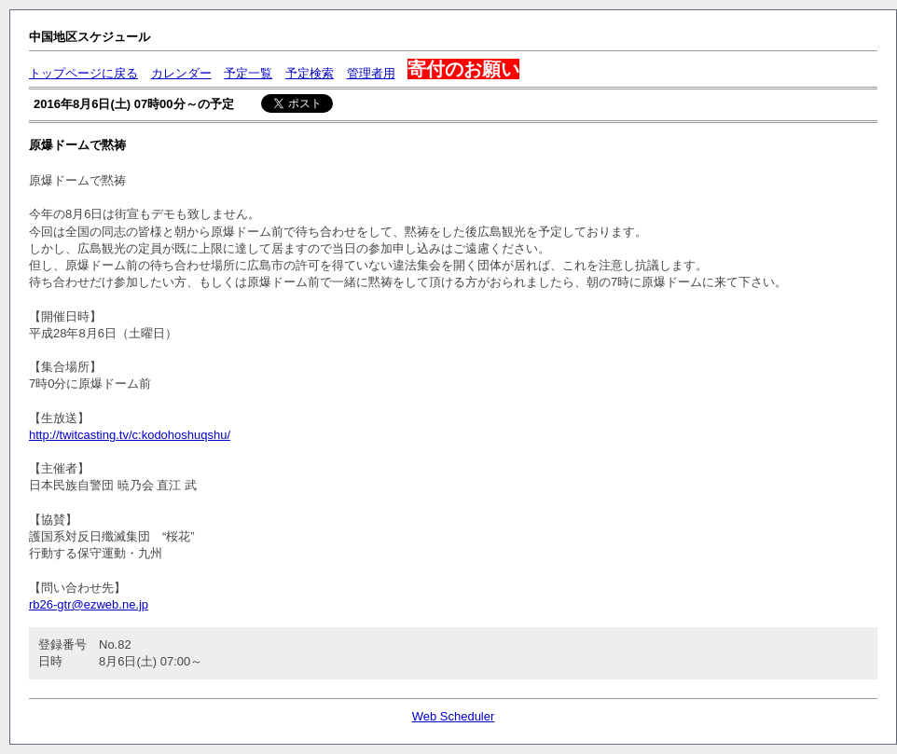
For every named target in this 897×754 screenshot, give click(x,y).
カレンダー (181, 73)
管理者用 (371, 73)
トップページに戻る (83, 73)
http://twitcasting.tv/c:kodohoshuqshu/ (129, 435)
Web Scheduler (453, 716)
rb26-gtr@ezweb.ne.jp (88, 604)
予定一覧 (248, 73)
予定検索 (309, 73)
